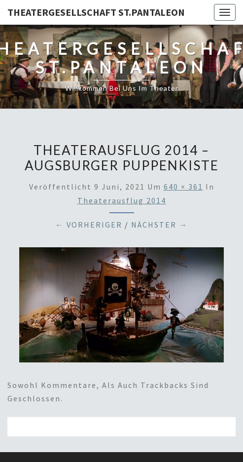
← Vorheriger (88, 225)
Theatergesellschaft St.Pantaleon (96, 12)
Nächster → (159, 225)
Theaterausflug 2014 (121, 200)
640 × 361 (183, 187)
